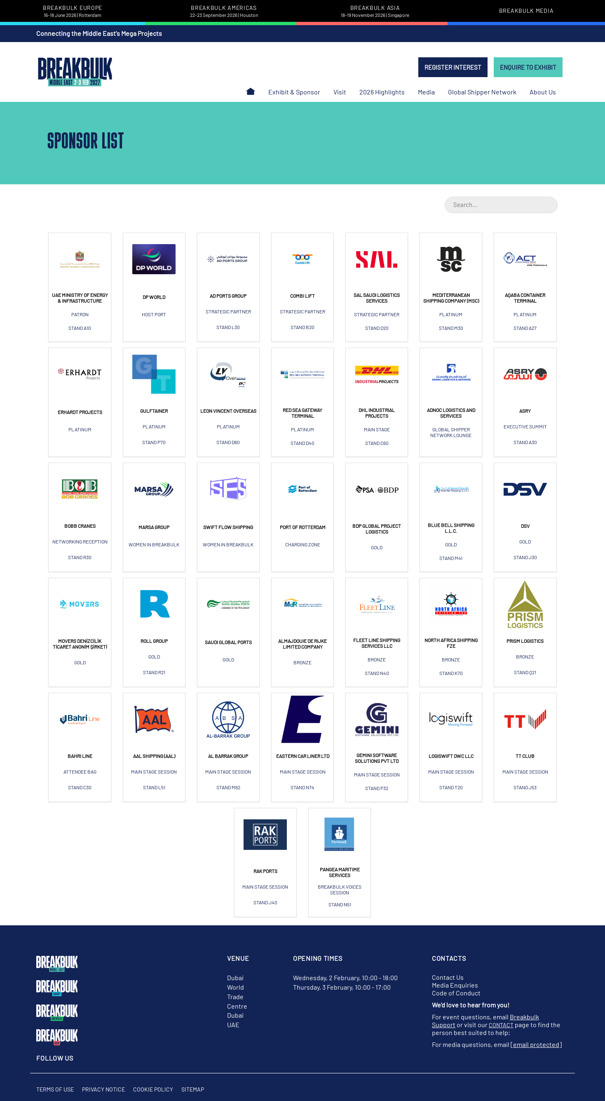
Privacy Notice (103, 1089)
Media (426, 92)
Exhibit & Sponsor (294, 92)
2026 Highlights (382, 92)
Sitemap (192, 1089)
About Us (543, 92)
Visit (339, 92)
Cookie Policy (153, 1089)
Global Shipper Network (482, 92)
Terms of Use (55, 1089)
